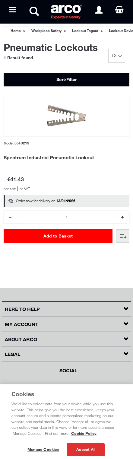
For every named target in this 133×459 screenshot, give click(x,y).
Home (16, 30)
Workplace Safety (46, 30)
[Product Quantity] (66, 217)
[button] (66, 309)
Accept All (85, 449)
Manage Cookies (43, 449)
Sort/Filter (66, 79)
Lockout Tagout (85, 30)
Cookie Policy (84, 433)
